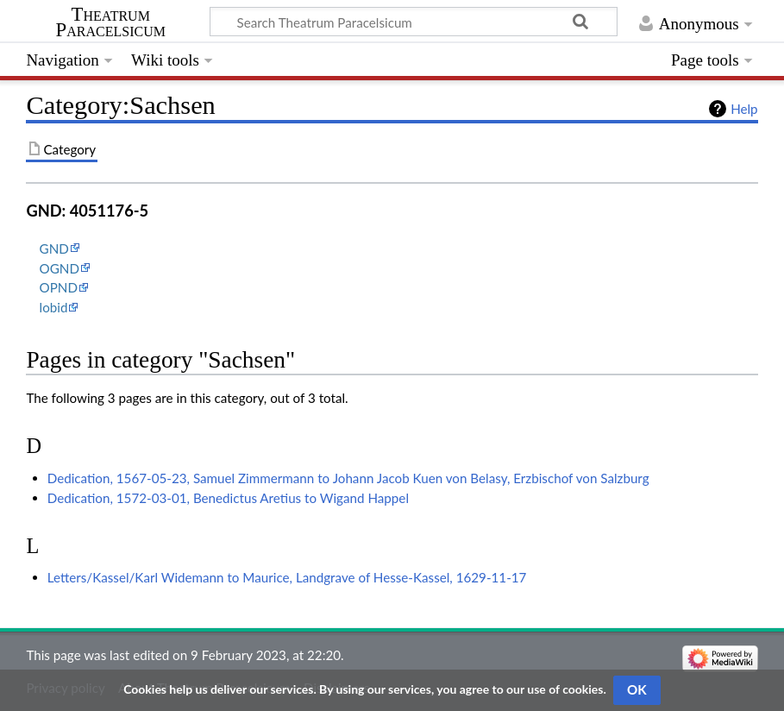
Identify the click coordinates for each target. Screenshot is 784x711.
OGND (59, 268)
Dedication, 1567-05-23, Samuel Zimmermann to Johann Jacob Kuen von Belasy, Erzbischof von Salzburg (348, 478)
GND (54, 248)
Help (744, 108)
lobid (54, 307)
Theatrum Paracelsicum (111, 22)
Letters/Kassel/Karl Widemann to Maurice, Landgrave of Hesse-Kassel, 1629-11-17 (287, 577)
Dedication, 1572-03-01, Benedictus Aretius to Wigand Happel (228, 498)
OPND (59, 287)
